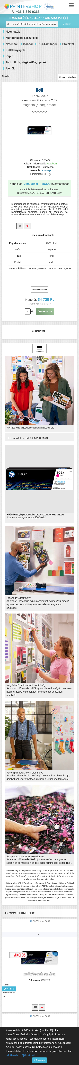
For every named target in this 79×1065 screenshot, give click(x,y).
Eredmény (67, 24)
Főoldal (6, 76)
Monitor (28, 44)
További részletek (39, 290)
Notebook (12, 44)
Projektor (68, 44)
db (32, 311)
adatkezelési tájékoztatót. (21, 1055)
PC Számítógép (47, 44)
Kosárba (45, 311)
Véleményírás (38, 331)
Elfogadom (39, 1060)
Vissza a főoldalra (67, 77)
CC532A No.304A (41, 921)
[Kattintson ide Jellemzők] (39, 349)
